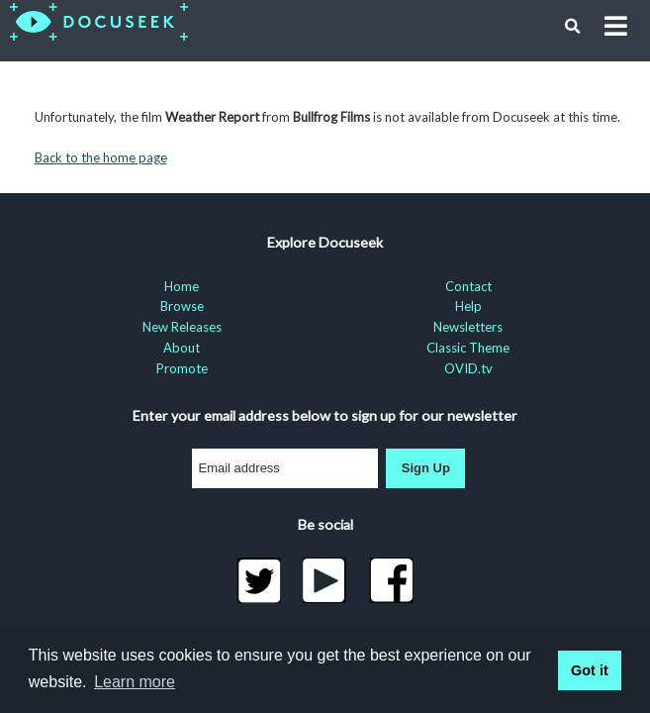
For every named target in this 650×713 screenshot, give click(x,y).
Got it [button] (589, 670)
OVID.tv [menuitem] (468, 368)
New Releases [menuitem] (182, 327)
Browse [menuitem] (182, 306)
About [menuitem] (181, 348)
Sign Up (426, 467)
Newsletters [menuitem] (468, 327)
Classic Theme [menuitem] (468, 348)
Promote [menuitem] (182, 368)
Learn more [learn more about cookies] (134, 681)
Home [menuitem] (181, 286)
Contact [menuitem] (468, 286)
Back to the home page (101, 157)
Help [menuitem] (468, 306)
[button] (573, 27)
